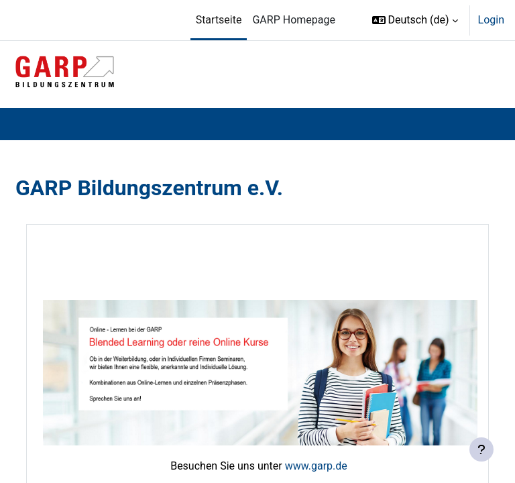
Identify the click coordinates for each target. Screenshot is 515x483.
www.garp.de (316, 466)
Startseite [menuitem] (219, 19)
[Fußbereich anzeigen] (481, 449)
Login (491, 19)
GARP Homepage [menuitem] (293, 19)
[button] (415, 20)
